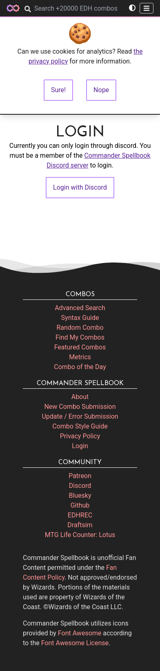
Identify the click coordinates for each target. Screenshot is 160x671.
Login (80, 446)
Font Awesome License (75, 643)
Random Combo (79, 327)
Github (80, 505)
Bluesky (80, 495)
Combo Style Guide (79, 426)
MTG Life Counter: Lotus (80, 535)
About (80, 397)
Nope (101, 90)
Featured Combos (80, 347)
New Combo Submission (80, 406)
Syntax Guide (80, 318)
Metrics (80, 357)
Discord (80, 486)
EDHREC (80, 515)
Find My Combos (80, 337)
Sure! (58, 90)
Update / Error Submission (80, 416)
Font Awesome (79, 633)
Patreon (80, 476)
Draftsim (79, 525)
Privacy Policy (80, 436)
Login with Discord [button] (80, 187)
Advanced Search (80, 308)
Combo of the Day (80, 367)
